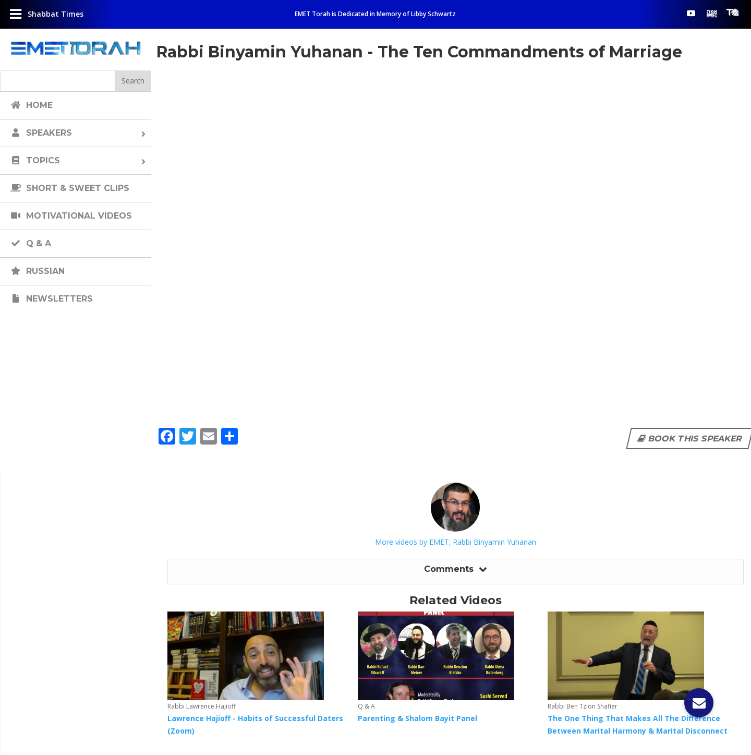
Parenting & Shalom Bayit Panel (417, 718)
